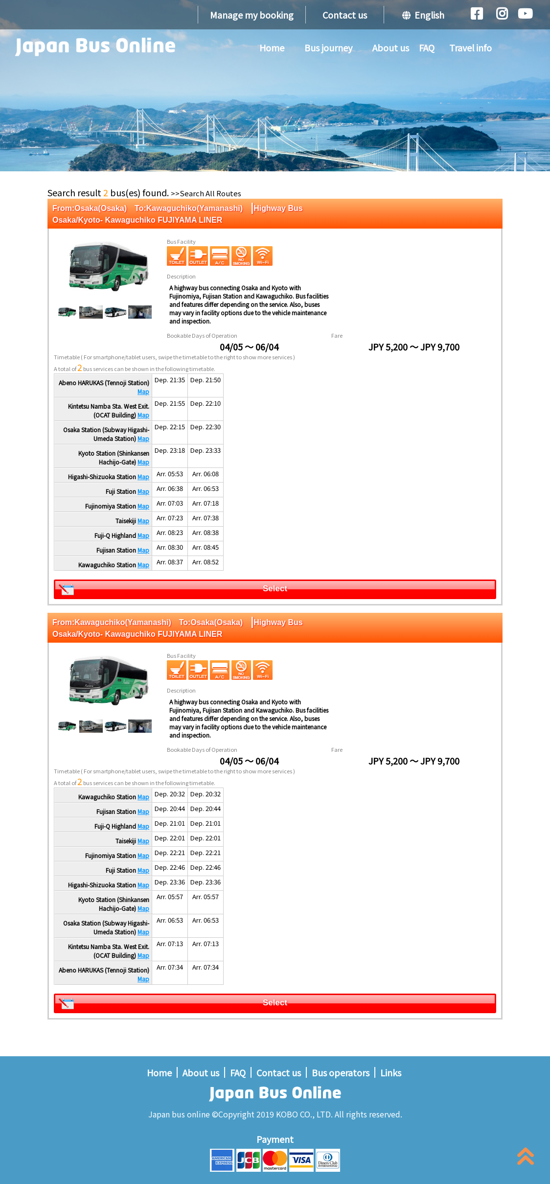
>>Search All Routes (206, 193)
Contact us (344, 14)
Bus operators (340, 1072)
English (423, 14)
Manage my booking (252, 14)
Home (271, 47)
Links (390, 1072)
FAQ (427, 47)
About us (390, 47)
